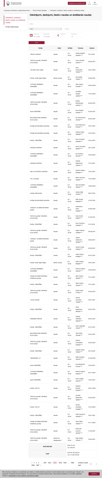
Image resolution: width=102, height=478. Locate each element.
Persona (80, 48)
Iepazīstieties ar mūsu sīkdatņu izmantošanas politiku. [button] (23, 475)
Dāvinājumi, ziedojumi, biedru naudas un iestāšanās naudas (15, 20)
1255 (65, 463)
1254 (60, 463)
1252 (49, 463)
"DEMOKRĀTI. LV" (35, 358)
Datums (92, 48)
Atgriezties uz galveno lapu (77, 3)
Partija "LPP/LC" (35, 388)
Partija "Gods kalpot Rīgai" (38, 78)
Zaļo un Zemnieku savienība (38, 171)
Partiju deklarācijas (11, 27)
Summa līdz (74, 34)
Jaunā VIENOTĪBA (35, 111)
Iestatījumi (95, 3)
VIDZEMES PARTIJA (36, 319)
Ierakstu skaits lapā (83, 464)
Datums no (36, 34)
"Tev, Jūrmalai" (34, 179)
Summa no (63, 34)
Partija (40, 48)
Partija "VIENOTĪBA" (36, 140)
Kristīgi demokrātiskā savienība (39, 126)
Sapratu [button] (94, 473)
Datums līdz (46, 34)
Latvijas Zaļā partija (36, 193)
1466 (33, 465)
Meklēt (89, 3)
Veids (59, 48)
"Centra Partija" (35, 300)
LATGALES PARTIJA (36, 148)
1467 (37, 465)
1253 (54, 463)
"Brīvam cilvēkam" (35, 54)
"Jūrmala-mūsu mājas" (37, 70)
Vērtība (70, 48)
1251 (44, 463)
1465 (72, 463)
